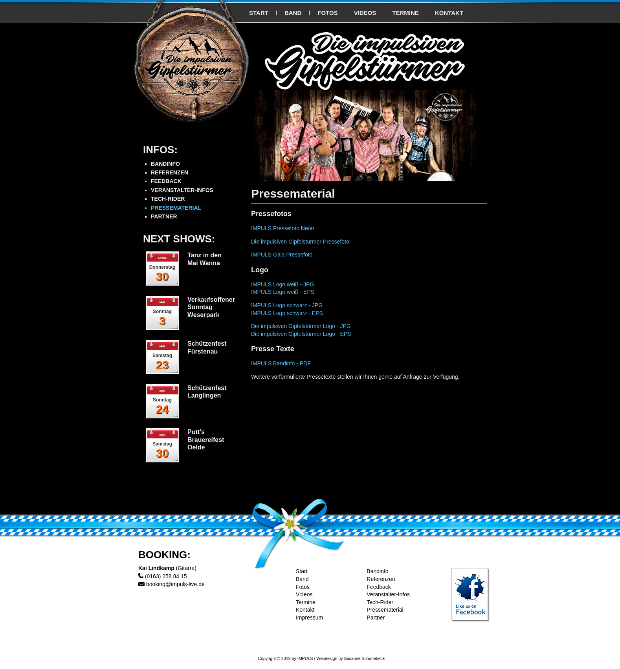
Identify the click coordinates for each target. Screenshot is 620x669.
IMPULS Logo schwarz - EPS (287, 313)
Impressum (309, 617)
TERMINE (405, 12)
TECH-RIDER (168, 199)
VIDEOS (365, 12)
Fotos (303, 587)
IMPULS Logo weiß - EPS (282, 292)
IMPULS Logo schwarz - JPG (287, 305)
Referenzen (381, 579)
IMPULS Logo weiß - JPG (282, 284)
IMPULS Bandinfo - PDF (281, 363)
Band (302, 579)
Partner (376, 617)
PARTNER (164, 216)
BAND (292, 12)
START (258, 12)
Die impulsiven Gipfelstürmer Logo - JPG (301, 326)
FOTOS (327, 12)
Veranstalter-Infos (388, 594)
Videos (304, 594)
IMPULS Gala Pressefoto (281, 254)
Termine (306, 602)
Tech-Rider (380, 602)
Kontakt (305, 610)
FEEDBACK (166, 181)
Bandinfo (377, 571)
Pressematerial (385, 610)
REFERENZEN (169, 172)
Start (302, 571)
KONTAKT (449, 12)
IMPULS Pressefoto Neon (282, 228)
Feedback (379, 587)
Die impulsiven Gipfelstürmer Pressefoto (300, 241)
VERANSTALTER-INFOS (182, 190)
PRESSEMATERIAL (176, 208)
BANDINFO (165, 164)
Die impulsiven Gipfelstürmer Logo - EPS (301, 334)
